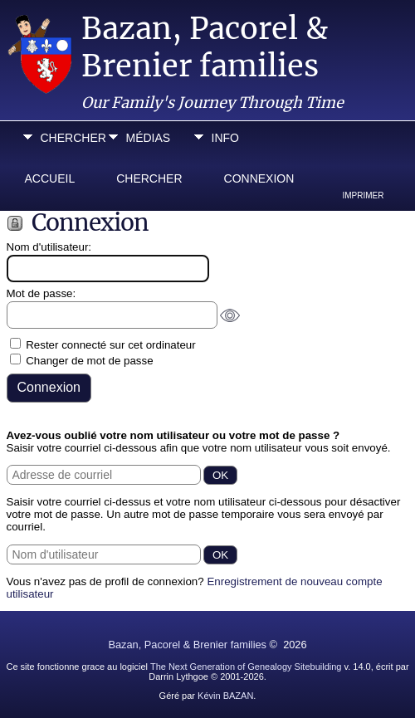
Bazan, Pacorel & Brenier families (204, 47)
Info (225, 137)
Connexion (259, 178)
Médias (148, 137)
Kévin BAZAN (225, 696)
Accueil (50, 178)
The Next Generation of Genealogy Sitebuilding (246, 667)
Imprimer (363, 195)
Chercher (70, 137)
